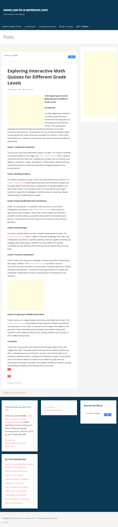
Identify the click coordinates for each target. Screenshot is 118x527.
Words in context (66, 26)
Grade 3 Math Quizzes (42, 209)
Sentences (18, 383)
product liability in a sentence (17, 479)
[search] (34, 55)
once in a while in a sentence (16, 487)
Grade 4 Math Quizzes (16, 236)
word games (10, 440)
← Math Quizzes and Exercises (14, 392)
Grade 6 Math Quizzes (16, 323)
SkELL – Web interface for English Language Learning (19, 419)
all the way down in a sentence (17, 499)
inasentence (29, 89)
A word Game (30, 26)
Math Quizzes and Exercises (16, 471)
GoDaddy (5, 522)
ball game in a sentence (14, 483)
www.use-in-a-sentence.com (25, 9)
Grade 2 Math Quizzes (16, 183)
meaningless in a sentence (15, 495)
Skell (7, 410)
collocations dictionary (53, 410)
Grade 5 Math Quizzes (37, 263)
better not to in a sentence (16, 491)
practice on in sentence (14, 475)
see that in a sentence (14, 503)
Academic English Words (11, 26)
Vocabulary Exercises (47, 26)
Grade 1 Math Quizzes (48, 156)
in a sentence (49, 407)
